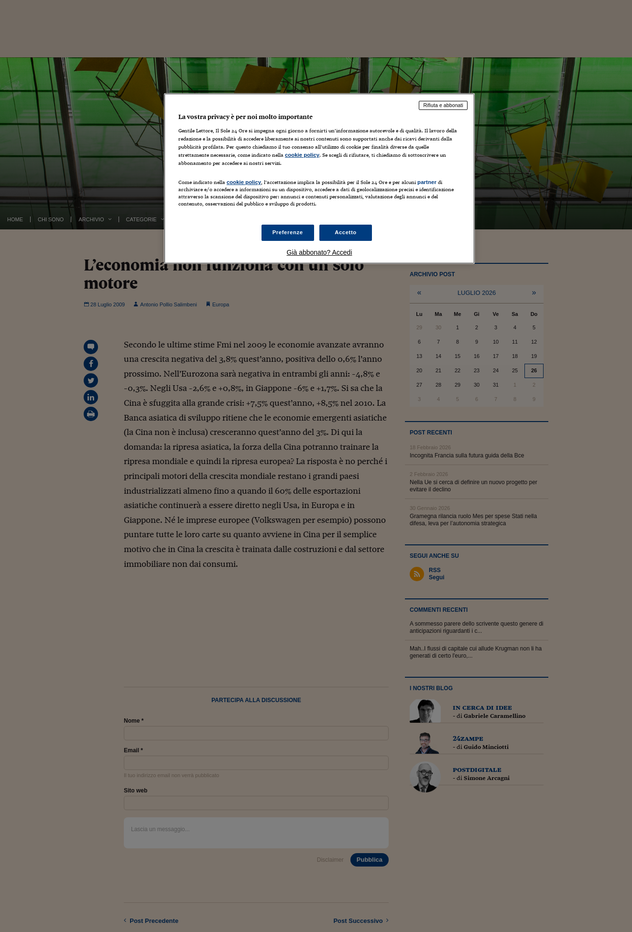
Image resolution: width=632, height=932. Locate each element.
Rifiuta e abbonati (443, 105)
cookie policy (302, 155)
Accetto (346, 232)
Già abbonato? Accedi (319, 252)
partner (426, 182)
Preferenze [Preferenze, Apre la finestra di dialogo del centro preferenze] (287, 232)
